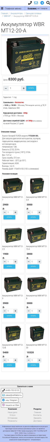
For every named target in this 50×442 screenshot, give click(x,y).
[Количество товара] (14, 88)
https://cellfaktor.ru (29, 433)
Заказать (37, 418)
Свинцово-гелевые (33, 13)
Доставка (37, 421)
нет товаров (37, 8)
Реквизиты (12, 421)
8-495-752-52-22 (10, 390)
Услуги (12, 415)
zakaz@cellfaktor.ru (12, 395)
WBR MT (7, 16)
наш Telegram (9, 400)
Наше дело (12, 412)
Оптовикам (12, 418)
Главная (4, 13)
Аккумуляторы (17, 13)
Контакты (37, 415)
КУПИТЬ (31, 88)
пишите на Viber (10, 405)
